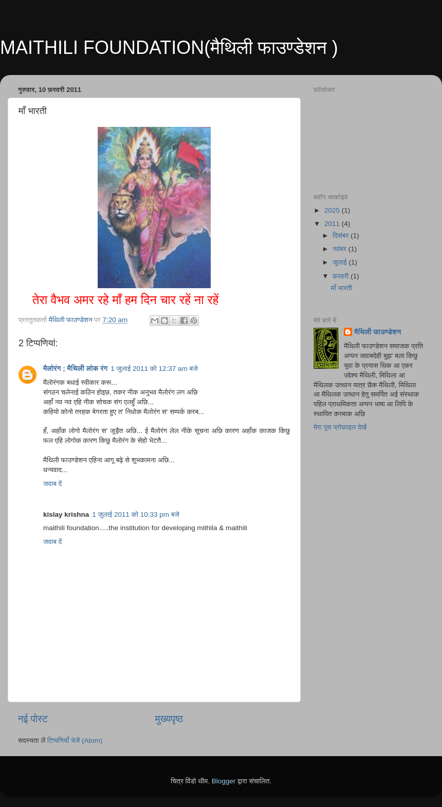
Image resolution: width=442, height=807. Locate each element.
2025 (333, 210)
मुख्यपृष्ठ (169, 719)
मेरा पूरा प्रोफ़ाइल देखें (340, 427)
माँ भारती (341, 288)
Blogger (224, 781)
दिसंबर (342, 235)
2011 (333, 224)
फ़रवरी (342, 276)
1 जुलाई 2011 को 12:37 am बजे (154, 368)
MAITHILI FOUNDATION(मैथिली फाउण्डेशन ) (169, 47)
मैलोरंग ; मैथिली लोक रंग (75, 368)
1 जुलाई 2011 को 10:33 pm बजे (135, 514)
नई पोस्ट (33, 719)
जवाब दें (52, 483)
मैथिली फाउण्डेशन (377, 332)
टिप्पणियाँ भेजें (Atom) (75, 740)
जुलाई (340, 262)
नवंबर (340, 249)
